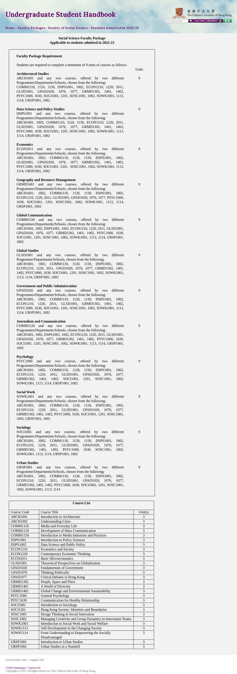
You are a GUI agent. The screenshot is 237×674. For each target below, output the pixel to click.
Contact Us (34, 667)
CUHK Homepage (16, 667)
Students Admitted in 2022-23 (115, 28)
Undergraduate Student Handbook (61, 14)
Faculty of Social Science (68, 28)
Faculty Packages (31, 28)
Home (10, 28)
